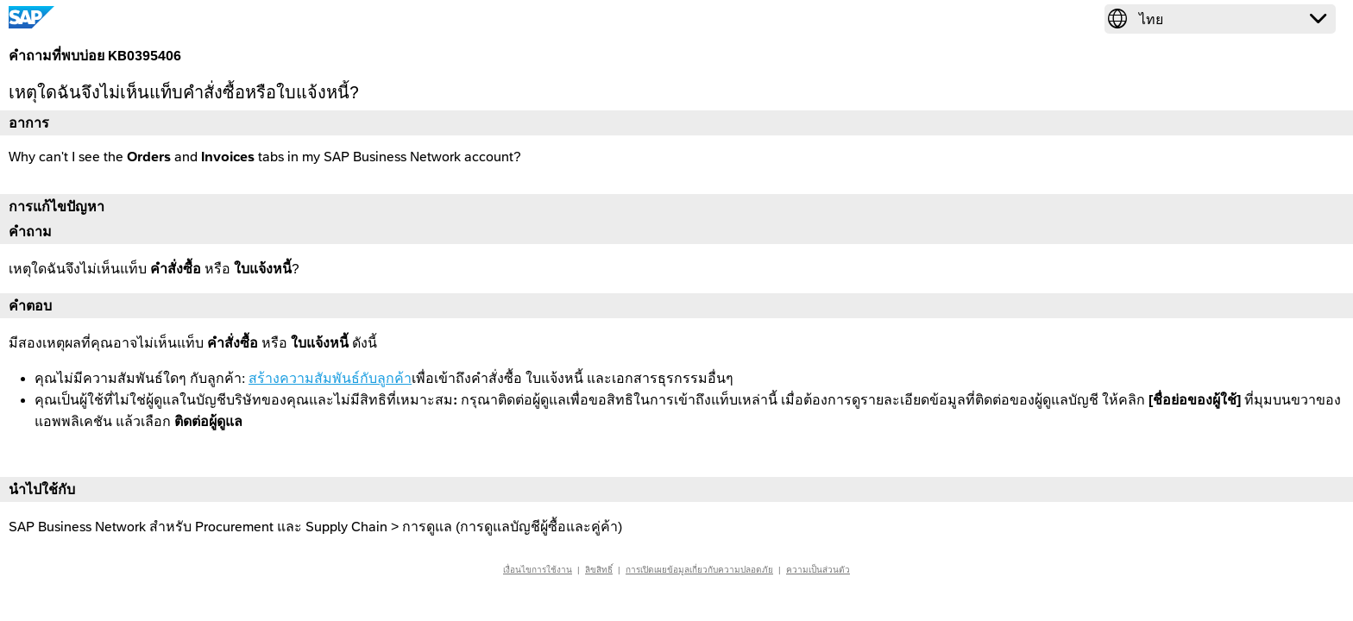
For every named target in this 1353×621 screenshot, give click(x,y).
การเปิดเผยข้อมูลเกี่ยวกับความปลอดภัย (699, 569)
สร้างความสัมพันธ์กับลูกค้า (330, 378)
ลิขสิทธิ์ (599, 569)
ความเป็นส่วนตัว (818, 569)
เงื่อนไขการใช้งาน (537, 569)
